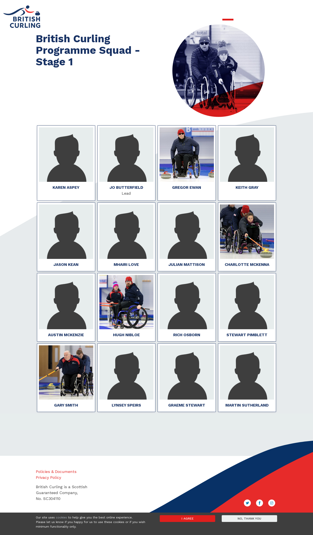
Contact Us (287, 6)
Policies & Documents (56, 471)
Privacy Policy (48, 477)
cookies (61, 517)
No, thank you (249, 518)
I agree (187, 518)
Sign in (303, 6)
